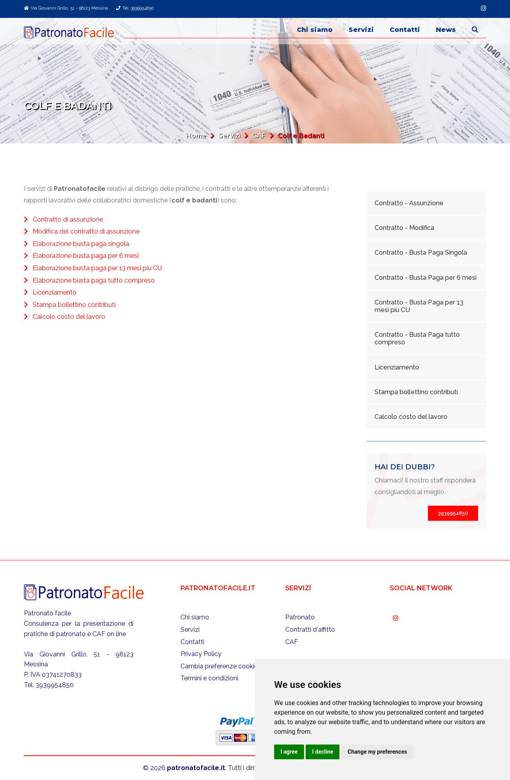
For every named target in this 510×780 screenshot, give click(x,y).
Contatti (405, 29)
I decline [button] (322, 752)
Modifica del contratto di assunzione (86, 231)
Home (196, 135)
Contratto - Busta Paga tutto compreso (417, 338)
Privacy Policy (201, 654)
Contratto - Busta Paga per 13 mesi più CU (419, 306)
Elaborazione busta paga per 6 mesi (86, 255)
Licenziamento (54, 292)
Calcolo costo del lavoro (69, 316)
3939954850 (453, 536)
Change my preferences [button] (377, 752)
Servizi (361, 29)
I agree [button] (289, 752)
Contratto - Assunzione (409, 203)
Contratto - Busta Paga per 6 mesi (426, 277)
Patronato (300, 617)
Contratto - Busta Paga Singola (421, 252)
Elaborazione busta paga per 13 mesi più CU (97, 268)
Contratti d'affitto (310, 629)
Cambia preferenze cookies (220, 666)
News (446, 29)
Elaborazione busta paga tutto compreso (94, 280)
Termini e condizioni (209, 678)
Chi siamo (315, 29)
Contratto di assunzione (68, 219)
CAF (259, 135)
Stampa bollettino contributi (74, 304)
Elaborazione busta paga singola (81, 244)
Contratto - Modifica (404, 228)
